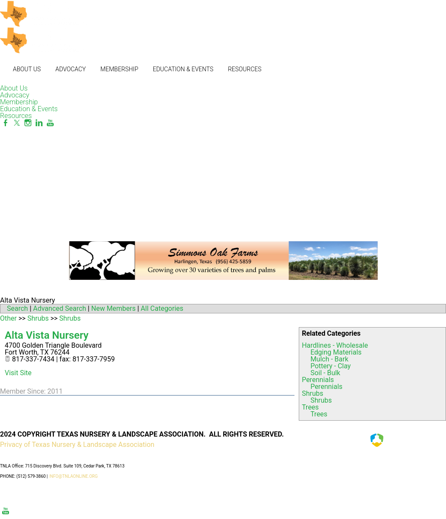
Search (17, 308)
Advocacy (70, 69)
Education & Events (183, 69)
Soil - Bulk (325, 373)
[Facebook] (5, 123)
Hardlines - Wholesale (335, 345)
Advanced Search (59, 308)
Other (8, 318)
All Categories (162, 308)
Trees (310, 407)
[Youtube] (50, 123)
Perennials (318, 380)
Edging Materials (335, 352)
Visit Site (18, 373)
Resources (244, 69)
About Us (27, 69)
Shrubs (312, 393)
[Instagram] (27, 123)
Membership (119, 69)
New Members (113, 308)
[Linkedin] (39, 123)
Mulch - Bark (329, 359)
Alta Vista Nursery (46, 335)
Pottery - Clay (330, 366)
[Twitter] (16, 123)
